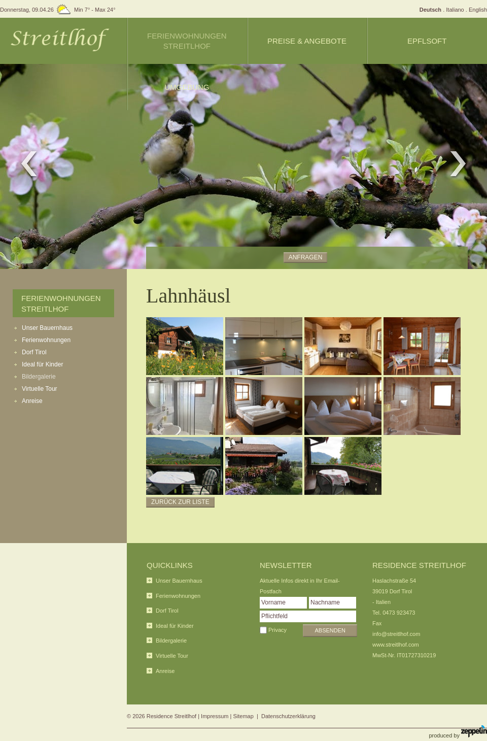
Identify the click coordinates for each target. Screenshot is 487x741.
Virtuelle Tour (39, 388)
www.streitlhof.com (395, 645)
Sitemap (243, 716)
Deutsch (430, 10)
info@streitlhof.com (396, 634)
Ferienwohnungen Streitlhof (187, 40)
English (478, 10)
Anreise (32, 401)
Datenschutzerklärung (288, 716)
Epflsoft (427, 41)
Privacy (277, 630)
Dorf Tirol (34, 352)
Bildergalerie (39, 376)
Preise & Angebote (306, 41)
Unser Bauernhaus (47, 327)
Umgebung (186, 87)
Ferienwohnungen (46, 340)
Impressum (214, 716)
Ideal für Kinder (42, 364)
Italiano (455, 10)
